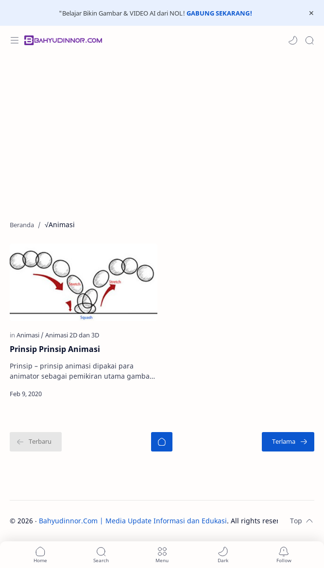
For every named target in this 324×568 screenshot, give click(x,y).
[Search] (309, 40)
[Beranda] (161, 441)
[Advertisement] (162, 132)
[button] (293, 40)
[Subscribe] (284, 554)
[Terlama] (288, 441)
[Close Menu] (311, 13)
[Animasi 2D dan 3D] (72, 335)
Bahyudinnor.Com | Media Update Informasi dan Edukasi (133, 520)
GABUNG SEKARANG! (219, 13)
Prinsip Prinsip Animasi (55, 349)
